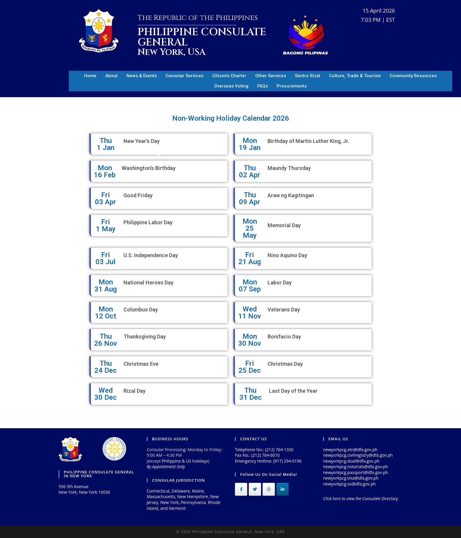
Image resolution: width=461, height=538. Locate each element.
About (111, 75)
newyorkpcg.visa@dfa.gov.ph (350, 478)
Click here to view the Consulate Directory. (361, 498)
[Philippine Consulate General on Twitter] (255, 489)
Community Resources (413, 75)
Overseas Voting (231, 86)
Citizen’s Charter (229, 75)
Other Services (270, 75)
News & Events (141, 75)
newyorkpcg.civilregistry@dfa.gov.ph (358, 455)
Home (90, 75)
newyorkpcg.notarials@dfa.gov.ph (355, 466)
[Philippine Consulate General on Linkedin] (282, 489)
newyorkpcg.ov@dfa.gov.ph (349, 484)
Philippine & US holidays (185, 461)
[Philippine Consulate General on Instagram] (269, 489)
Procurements (292, 86)
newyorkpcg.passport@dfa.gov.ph (355, 472)
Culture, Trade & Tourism (355, 75)
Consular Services (184, 75)
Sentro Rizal (307, 75)
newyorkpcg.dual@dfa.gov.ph (351, 461)
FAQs (262, 86)
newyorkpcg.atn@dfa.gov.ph (350, 449)
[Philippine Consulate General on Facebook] (241, 489)
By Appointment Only (166, 466)
